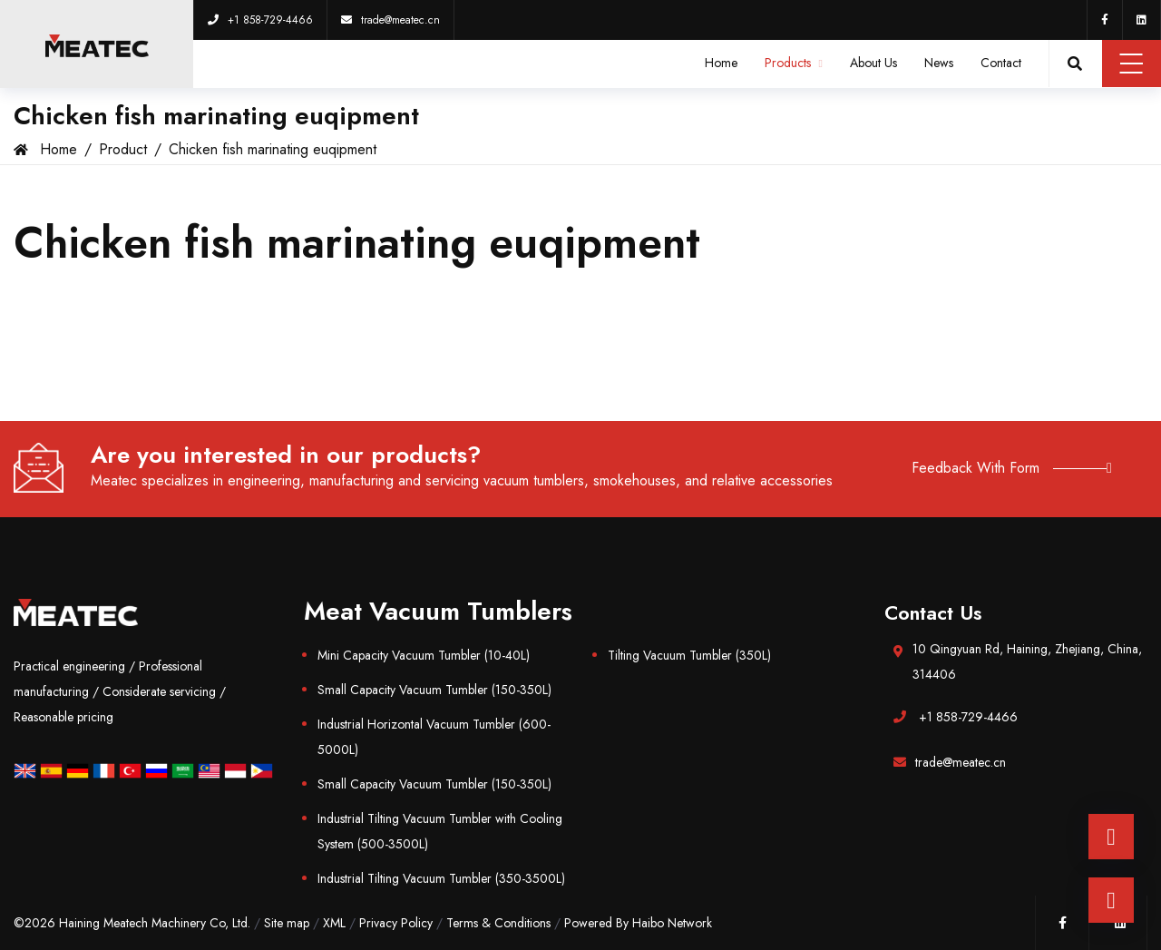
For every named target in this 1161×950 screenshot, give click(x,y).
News (938, 63)
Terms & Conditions (498, 923)
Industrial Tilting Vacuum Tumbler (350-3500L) (441, 878)
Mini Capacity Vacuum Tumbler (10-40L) (423, 655)
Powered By (598, 923)
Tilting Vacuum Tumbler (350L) (689, 655)
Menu (1131, 63)
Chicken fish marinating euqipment (272, 149)
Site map (286, 923)
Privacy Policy (396, 923)
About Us (873, 63)
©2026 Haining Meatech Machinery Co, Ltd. (132, 923)
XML (334, 923)
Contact (1001, 63)
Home (721, 63)
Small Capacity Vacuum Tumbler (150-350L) (434, 690)
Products (794, 63)
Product (123, 149)
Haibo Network (672, 923)
